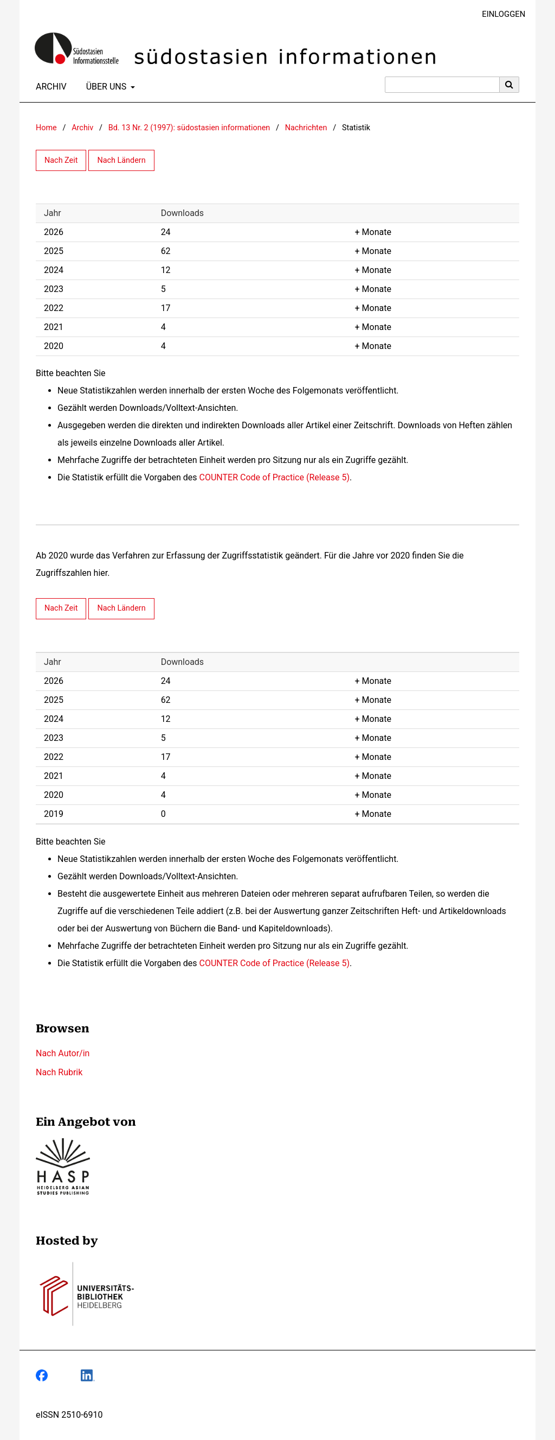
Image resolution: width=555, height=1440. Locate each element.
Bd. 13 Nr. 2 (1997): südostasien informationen (189, 127)
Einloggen (499, 14)
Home (46, 127)
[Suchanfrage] (442, 85)
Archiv (49, 87)
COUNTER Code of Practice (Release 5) (274, 477)
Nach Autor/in (62, 1053)
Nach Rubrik (59, 1072)
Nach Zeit (61, 160)
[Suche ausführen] (509, 85)
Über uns (105, 87)
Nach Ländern (121, 160)
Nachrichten (306, 127)
